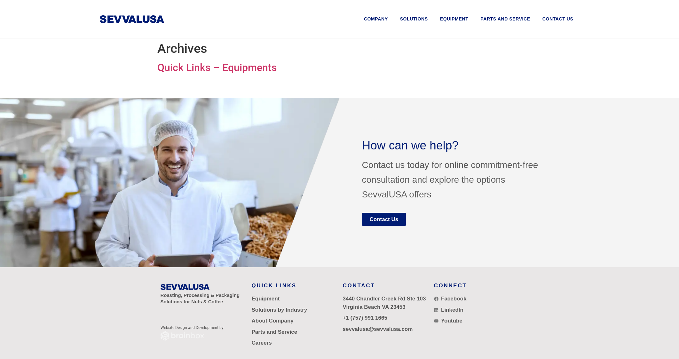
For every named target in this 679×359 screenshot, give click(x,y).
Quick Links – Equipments (217, 67)
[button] (414, 19)
